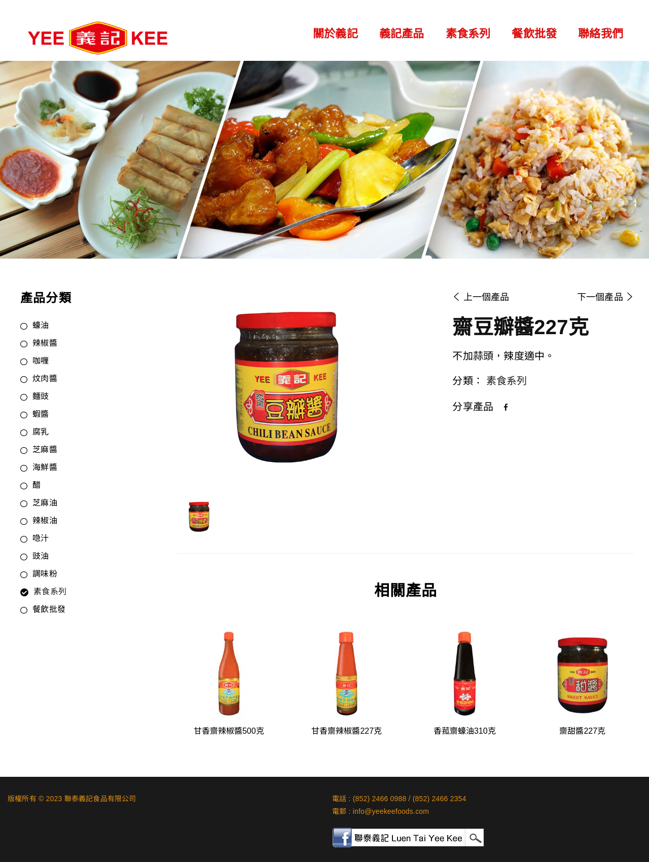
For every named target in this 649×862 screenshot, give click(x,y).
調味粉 (44, 574)
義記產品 (401, 33)
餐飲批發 (534, 33)
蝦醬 (40, 415)
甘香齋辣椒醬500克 (229, 731)
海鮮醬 (44, 468)
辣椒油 (44, 521)
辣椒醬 (44, 344)
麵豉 (40, 397)
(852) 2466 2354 (439, 799)
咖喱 (40, 361)
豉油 (40, 557)
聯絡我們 (600, 33)
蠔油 (40, 326)
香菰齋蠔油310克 (465, 731)
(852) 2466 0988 (380, 799)
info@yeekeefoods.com (391, 811)
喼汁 (40, 539)
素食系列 (468, 33)
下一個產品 (605, 297)
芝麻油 (44, 503)
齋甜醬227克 (582, 731)
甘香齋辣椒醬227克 (346, 731)
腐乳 (40, 432)
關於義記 (335, 33)
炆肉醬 (44, 379)
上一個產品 (480, 297)
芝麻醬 (44, 450)
